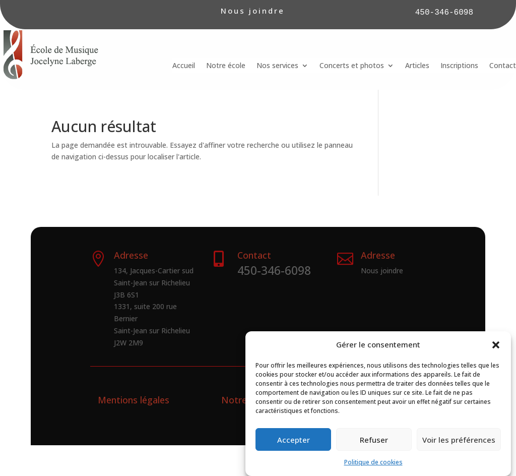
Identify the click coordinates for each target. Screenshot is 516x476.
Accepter (293, 445)
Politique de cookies (373, 468)
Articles (417, 66)
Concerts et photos (351, 66)
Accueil (183, 66)
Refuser (374, 445)
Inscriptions (459, 66)
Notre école (225, 66)
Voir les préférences (458, 445)
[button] (496, 351)
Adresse (378, 255)
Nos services (277, 66)
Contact (502, 66)
